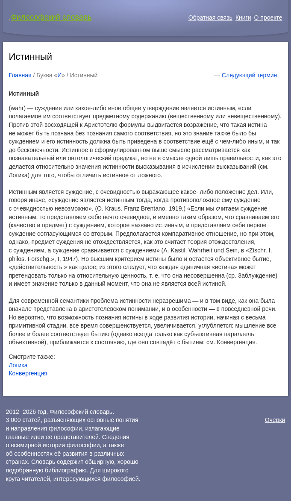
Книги (243, 17)
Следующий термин (249, 75)
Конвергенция (28, 373)
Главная (20, 75)
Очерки (275, 419)
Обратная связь (210, 17)
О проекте (268, 17)
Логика (18, 365)
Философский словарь (51, 17)
